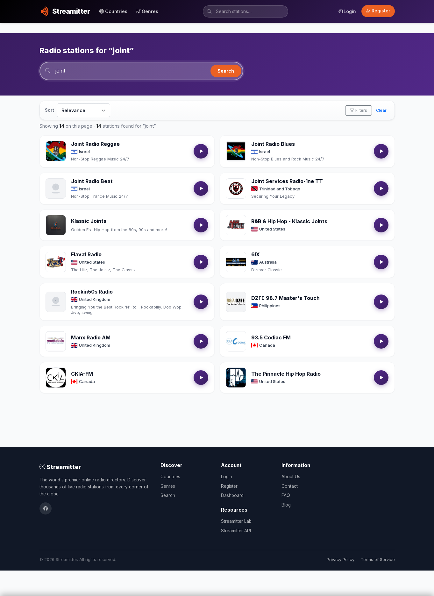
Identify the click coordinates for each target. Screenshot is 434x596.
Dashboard (232, 495)
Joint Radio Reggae (95, 144)
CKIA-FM (82, 374)
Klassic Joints (88, 221)
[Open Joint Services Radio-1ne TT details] (236, 188)
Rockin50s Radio (92, 291)
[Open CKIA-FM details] (56, 377)
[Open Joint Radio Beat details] (56, 188)
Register (378, 10)
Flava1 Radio (86, 254)
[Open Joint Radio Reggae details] (56, 151)
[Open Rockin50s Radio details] (56, 302)
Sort (49, 110)
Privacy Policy (340, 559)
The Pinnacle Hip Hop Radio (286, 374)
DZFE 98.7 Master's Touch (285, 298)
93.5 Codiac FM (271, 337)
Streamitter (60, 466)
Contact (289, 486)
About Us (290, 476)
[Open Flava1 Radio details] (56, 262)
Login (347, 11)
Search (225, 71)
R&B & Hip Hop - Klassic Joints (289, 221)
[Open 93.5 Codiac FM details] (236, 341)
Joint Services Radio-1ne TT (287, 181)
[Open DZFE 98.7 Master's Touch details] (236, 302)
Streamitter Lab (236, 521)
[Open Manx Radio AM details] (56, 341)
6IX (255, 254)
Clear (381, 110)
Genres (147, 11)
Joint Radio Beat (92, 181)
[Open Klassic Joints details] (56, 225)
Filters (358, 110)
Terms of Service (378, 559)
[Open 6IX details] (236, 262)
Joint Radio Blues (273, 144)
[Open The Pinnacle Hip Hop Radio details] (236, 377)
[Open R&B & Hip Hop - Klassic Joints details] (236, 225)
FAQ (285, 495)
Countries (113, 11)
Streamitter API (236, 530)
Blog (286, 504)
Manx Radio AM (90, 337)
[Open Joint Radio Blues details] (236, 151)
